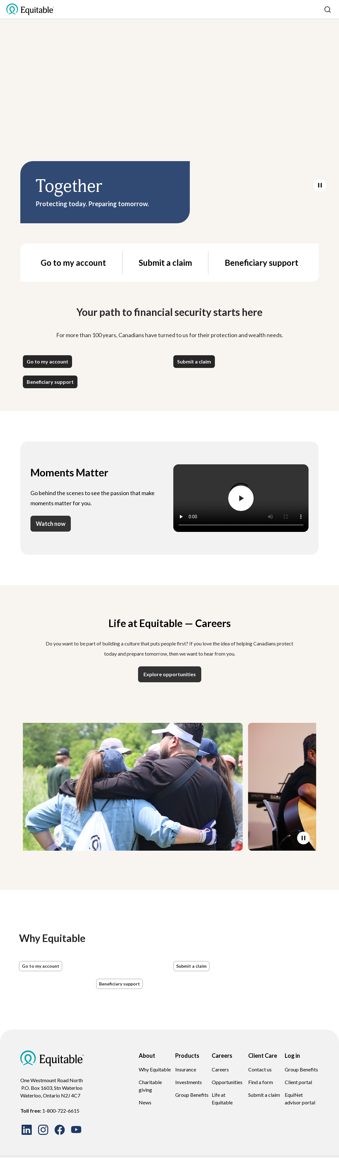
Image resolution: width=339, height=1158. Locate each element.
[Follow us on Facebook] (60, 1130)
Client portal (298, 1082)
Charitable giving (150, 1086)
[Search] (327, 9)
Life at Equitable (222, 1098)
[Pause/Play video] (320, 185)
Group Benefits (192, 1095)
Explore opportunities (169, 674)
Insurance (185, 1069)
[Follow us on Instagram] (43, 1130)
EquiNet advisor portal (300, 1098)
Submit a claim (165, 263)
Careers (220, 1069)
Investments (188, 1082)
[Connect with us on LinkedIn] (27, 1130)
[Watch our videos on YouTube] (76, 1130)
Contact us (260, 1069)
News (145, 1102)
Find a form (260, 1082)
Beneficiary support (261, 263)
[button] (47, 361)
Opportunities (227, 1082)
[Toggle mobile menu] (317, 9)
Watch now (50, 523)
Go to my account (73, 263)
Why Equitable (155, 1069)
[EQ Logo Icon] (30, 9)
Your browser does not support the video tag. (169, 111)
